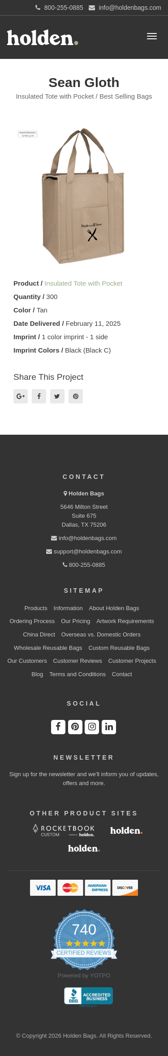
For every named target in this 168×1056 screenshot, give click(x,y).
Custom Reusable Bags (119, 647)
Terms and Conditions (77, 674)
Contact (122, 674)
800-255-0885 (84, 564)
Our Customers (27, 660)
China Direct (39, 634)
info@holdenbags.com (83, 538)
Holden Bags (86, 493)
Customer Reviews (77, 660)
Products (35, 608)
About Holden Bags (114, 608)
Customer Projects (132, 660)
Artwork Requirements (125, 621)
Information (68, 608)
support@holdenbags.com (84, 551)
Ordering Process (32, 621)
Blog (37, 674)
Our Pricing (75, 621)
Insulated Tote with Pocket (83, 283)
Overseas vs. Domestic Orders (101, 634)
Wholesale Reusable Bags (48, 647)
